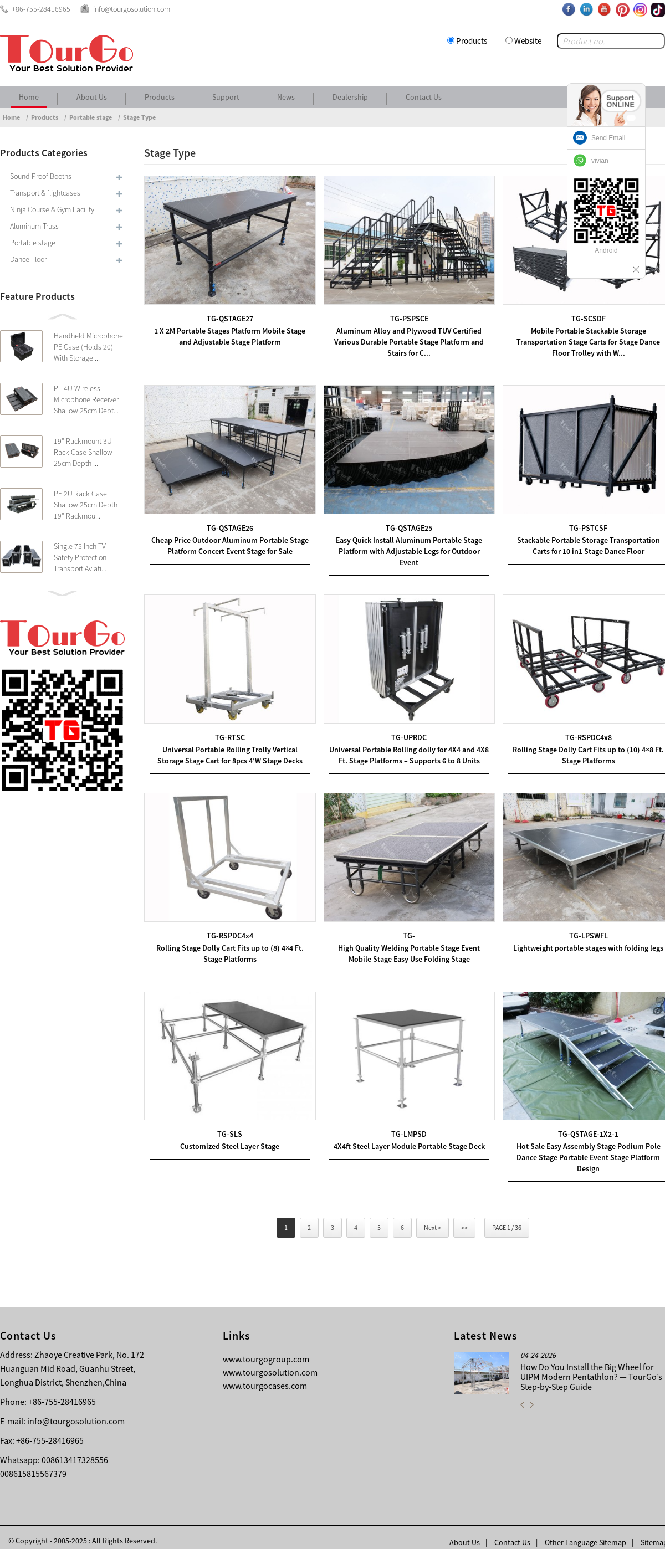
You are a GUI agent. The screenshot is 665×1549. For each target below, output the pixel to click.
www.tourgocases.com (265, 1375)
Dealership (350, 97)
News (286, 97)
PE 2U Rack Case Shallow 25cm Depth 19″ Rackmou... (85, 505)
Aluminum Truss (34, 226)
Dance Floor (28, 259)
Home (29, 97)
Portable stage (90, 117)
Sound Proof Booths (40, 176)
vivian (599, 161)
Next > (432, 1217)
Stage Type (139, 117)
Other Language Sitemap (585, 1532)
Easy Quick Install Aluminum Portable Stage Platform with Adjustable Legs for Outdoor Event (404, 547)
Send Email (608, 138)
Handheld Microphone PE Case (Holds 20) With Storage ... (88, 347)
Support (225, 97)
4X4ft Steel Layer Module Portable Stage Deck (404, 1136)
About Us (91, 97)
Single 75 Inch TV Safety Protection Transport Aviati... (80, 557)
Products (471, 40)
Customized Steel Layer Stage (228, 1136)
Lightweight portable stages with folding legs (581, 940)
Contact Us (424, 97)
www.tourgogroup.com (266, 1349)
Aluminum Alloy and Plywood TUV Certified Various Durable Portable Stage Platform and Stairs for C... (404, 340)
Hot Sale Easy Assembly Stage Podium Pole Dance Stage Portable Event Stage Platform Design (581, 1147)
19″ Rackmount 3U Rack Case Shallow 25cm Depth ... (83, 452)
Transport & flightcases (45, 193)
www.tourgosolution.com (270, 1362)
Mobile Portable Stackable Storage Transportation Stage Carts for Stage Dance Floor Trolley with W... (581, 340)
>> (464, 1217)
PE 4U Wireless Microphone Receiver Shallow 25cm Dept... (86, 399)
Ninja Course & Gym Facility (52, 209)
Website (527, 40)
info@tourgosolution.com (76, 1411)
